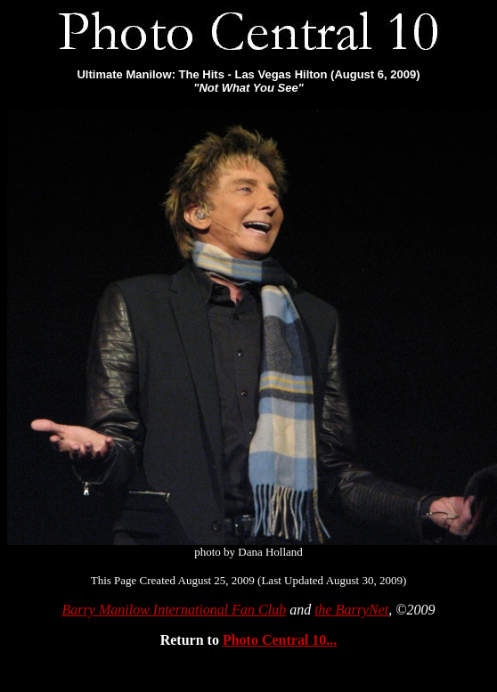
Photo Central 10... (280, 639)
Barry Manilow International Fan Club (174, 609)
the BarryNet (351, 609)
